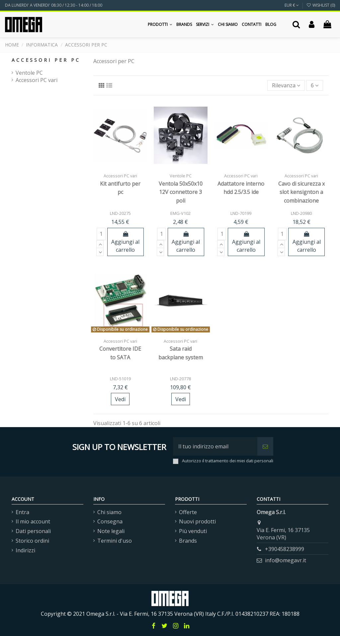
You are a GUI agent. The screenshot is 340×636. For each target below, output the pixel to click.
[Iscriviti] (265, 446)
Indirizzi (25, 550)
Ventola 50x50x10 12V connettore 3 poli (181, 192)
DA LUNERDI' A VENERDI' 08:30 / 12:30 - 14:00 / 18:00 (53, 5)
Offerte (188, 512)
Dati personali (33, 531)
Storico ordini (32, 540)
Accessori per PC (46, 60)
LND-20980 (301, 213)
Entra (22, 512)
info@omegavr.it (285, 560)
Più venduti (193, 531)
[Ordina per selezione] (286, 85)
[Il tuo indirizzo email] (215, 446)
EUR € (292, 5)
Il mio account (33, 521)
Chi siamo (109, 512)
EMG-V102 (180, 213)
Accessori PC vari (36, 80)
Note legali (111, 531)
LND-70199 (240, 213)
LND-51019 (120, 379)
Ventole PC (29, 72)
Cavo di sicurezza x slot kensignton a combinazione (301, 192)
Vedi (120, 399)
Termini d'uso (114, 540)
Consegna (110, 521)
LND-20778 (180, 379)
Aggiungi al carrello (125, 242)
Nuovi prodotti (197, 521)
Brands (188, 540)
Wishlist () (320, 5)
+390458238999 (284, 549)
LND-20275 (120, 213)
